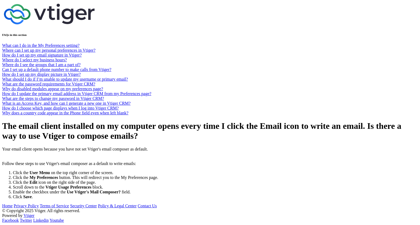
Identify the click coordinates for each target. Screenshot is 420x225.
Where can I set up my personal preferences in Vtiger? (48, 50)
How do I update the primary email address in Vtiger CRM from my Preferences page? (76, 93)
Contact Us (147, 206)
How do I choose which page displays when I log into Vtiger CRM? (60, 108)
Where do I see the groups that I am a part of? (41, 64)
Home (7, 206)
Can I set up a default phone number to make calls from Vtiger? (56, 69)
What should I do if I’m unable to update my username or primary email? (65, 79)
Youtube (57, 220)
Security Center (83, 206)
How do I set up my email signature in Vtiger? (42, 55)
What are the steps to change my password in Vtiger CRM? (53, 98)
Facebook (10, 220)
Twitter (26, 220)
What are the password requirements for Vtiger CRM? (48, 84)
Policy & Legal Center (117, 206)
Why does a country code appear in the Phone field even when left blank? (65, 113)
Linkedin (41, 220)
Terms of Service (54, 206)
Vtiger (29, 215)
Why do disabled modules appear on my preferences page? (52, 89)
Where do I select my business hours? (34, 60)
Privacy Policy (26, 206)
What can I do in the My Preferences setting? (41, 45)
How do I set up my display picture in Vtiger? (41, 74)
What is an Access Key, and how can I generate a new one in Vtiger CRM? (66, 103)
